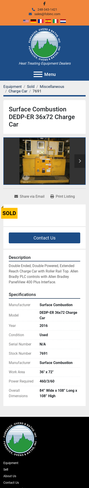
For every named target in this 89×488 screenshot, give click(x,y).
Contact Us (44, 238)
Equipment (10, 463)
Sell (5, 469)
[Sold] (31, 86)
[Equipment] (12, 86)
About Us (9, 476)
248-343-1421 (47, 9)
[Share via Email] (29, 196)
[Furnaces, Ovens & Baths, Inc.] (20, 439)
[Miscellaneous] (52, 86)
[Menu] (37, 74)
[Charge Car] (18, 91)
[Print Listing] (62, 196)
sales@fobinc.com (47, 14)
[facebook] (44, 3)
